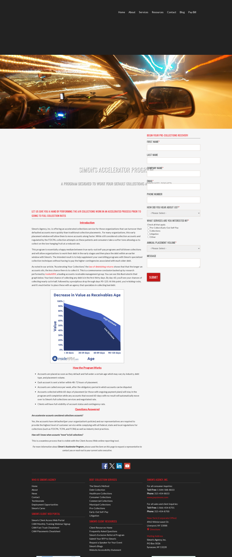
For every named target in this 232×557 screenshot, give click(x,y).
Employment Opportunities (45, 416)
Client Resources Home (100, 439)
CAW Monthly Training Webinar (51, 435)
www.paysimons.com (157, 409)
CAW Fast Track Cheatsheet (45, 439)
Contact (36, 409)
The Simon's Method (99, 397)
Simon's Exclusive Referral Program (106, 446)
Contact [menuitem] (171, 12)
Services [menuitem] (143, 12)
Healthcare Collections (100, 405)
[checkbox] (173, 194)
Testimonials (38, 412)
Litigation (94, 427)
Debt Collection (97, 401)
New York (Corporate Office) (162, 429)
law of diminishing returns (101, 178)
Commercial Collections (101, 412)
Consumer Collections (100, 409)
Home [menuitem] (121, 12)
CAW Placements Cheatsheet (46, 443)
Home (34, 397)
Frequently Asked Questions (103, 443)
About (35, 401)
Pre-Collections (97, 420)
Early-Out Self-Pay (98, 423)
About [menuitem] (132, 12)
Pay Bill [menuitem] (192, 12)
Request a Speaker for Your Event (105, 454)
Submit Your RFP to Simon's (102, 450)
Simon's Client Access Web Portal (48, 432)
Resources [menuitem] (157, 12)
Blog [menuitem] (182, 12)
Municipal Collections (100, 416)
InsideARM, (51, 186)
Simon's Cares (38, 420)
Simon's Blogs (96, 458)
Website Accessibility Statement (105, 461)
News (34, 405)
